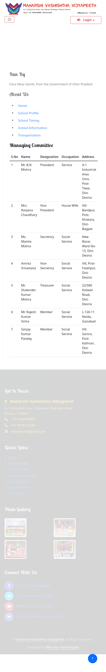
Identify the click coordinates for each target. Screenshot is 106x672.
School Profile (28, 135)
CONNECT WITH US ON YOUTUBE (35, 616)
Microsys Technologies (62, 647)
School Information (22, 475)
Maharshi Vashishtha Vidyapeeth (40, 639)
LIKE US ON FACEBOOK (27, 585)
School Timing (28, 142)
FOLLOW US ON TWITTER (29, 596)
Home (22, 128)
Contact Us (16, 494)
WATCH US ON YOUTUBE (28, 606)
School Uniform (19, 487)
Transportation (19, 481)
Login (84, 20)
